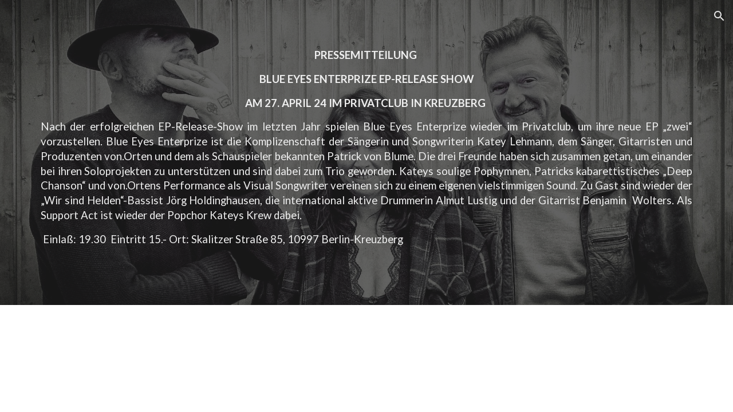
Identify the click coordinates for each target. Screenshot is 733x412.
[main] (366, 152)
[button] (719, 16)
